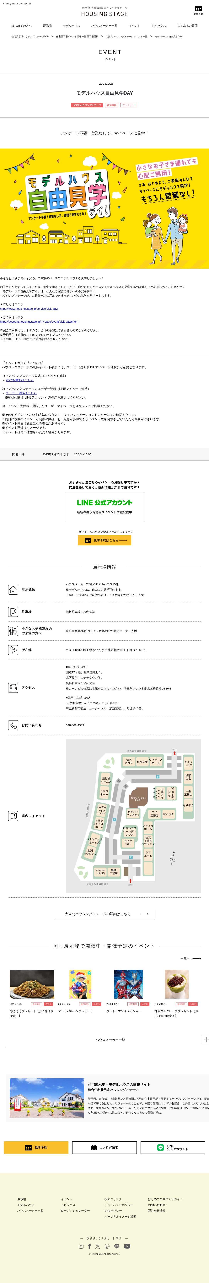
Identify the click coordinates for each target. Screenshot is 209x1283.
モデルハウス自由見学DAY (169, 36)
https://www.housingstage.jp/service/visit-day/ (29, 308)
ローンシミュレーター (75, 1212)
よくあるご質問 (187, 25)
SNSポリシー (113, 1212)
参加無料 (111, 105)
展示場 (47, 25)
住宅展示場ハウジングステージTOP (30, 36)
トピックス (159, 25)
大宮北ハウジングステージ (87, 105)
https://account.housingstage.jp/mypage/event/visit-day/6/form (39, 321)
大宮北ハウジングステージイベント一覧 (126, 36)
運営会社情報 (156, 1212)
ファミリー (128, 105)
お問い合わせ (156, 1206)
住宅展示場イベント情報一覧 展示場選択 (77, 36)
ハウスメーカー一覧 (104, 25)
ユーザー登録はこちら (21, 393)
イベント (134, 25)
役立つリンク (113, 1200)
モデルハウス (71, 25)
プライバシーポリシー (118, 1206)
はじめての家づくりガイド (165, 1200)
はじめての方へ (21, 25)
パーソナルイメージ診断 (120, 1217)
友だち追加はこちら (20, 380)
